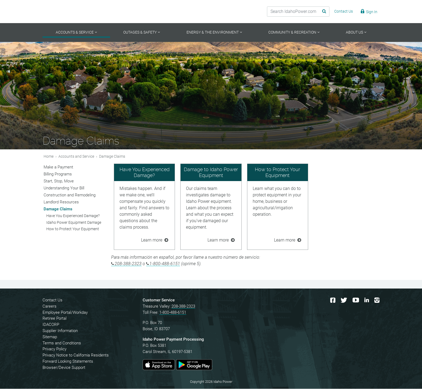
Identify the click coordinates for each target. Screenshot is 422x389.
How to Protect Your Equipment (277, 172)
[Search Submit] (320, 11)
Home (49, 156)
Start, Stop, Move (59, 181)
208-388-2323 (128, 264)
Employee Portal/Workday (65, 312)
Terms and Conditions (62, 343)
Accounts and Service (76, 156)
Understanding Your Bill (64, 188)
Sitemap (50, 337)
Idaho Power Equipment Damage (73, 223)
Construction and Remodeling (70, 195)
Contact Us (52, 300)
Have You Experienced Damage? (144, 172)
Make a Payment (58, 167)
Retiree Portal (54, 318)
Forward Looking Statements (68, 361)
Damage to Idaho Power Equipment (211, 172)
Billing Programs (58, 174)
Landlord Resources (61, 202)
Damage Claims (58, 209)
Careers (50, 306)
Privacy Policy (54, 349)
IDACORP (51, 325)
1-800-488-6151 (164, 264)
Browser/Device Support (64, 367)
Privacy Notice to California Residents (76, 355)
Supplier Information (60, 331)
